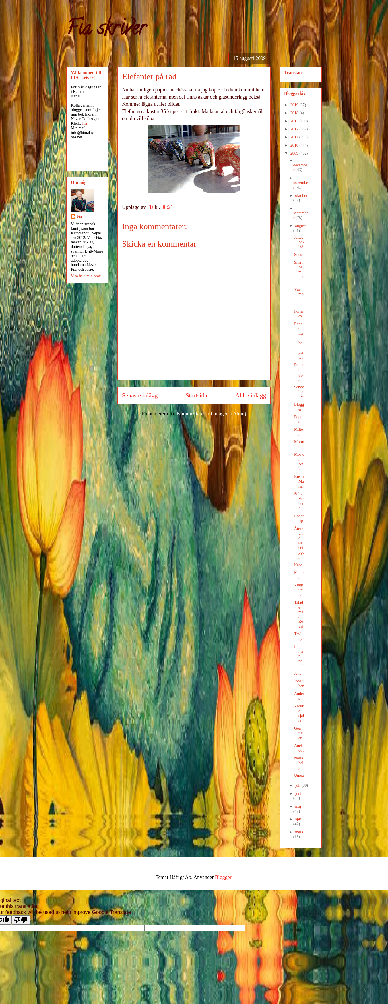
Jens (297, 673)
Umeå (299, 775)
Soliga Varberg (299, 501)
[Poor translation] (21, 920)
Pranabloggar (299, 372)
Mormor (299, 444)
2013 (295, 121)
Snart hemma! (298, 272)
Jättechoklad (299, 242)
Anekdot (299, 748)
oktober (301, 195)
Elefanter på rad (299, 656)
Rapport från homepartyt (299, 341)
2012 (295, 129)
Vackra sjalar (299, 713)
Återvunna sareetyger (299, 542)
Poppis (299, 419)
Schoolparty (299, 392)
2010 (295, 145)
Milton (298, 431)
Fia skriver (106, 30)
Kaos (298, 565)
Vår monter (299, 296)
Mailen (299, 575)
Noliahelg (298, 763)
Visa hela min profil (87, 276)
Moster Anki (299, 461)
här (84, 123)
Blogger (299, 406)
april (298, 819)
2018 (295, 113)
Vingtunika (299, 590)
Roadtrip (299, 518)
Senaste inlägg (140, 395)
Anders (299, 696)
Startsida (196, 395)
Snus (298, 255)
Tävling (298, 636)
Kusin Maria (299, 481)
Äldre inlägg (250, 395)
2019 (295, 105)
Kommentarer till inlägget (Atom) (211, 413)
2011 (294, 137)
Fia (79, 216)
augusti (300, 226)
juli (298, 785)
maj (298, 806)
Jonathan (299, 683)
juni (298, 793)
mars (299, 832)
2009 (295, 153)
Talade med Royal (298, 614)
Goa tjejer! (299, 733)
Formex (298, 313)
